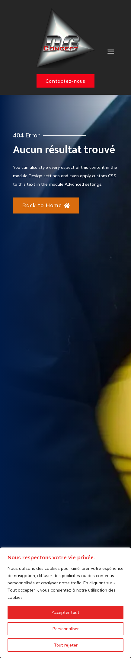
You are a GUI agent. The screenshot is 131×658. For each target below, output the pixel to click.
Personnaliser (66, 628)
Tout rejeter (66, 645)
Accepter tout (65, 612)
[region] (65, 602)
